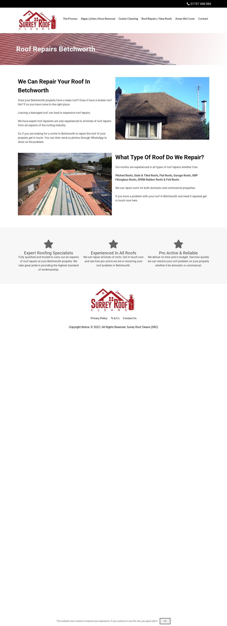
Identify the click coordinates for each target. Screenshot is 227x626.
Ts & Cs (115, 318)
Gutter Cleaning (128, 18)
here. (135, 200)
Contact (203, 18)
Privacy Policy (99, 318)
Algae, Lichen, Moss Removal (98, 18)
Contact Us (130, 318)
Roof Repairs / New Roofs (156, 18)
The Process (70, 18)
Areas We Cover (185, 18)
